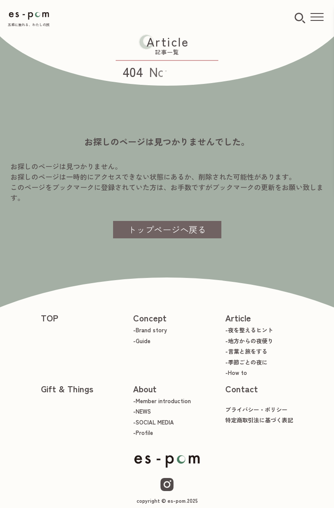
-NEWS (142, 411)
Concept (150, 317)
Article (238, 317)
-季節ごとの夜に (246, 362)
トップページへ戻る (167, 229)
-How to (236, 372)
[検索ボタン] (299, 18)
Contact (241, 388)
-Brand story (150, 330)
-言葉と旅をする (246, 351)
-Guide (141, 341)
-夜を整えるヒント (249, 330)
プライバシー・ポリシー (256, 409)
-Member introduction (162, 401)
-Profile (143, 432)
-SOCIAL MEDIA (153, 422)
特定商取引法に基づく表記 (259, 420)
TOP (49, 317)
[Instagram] (167, 484)
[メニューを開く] (317, 17)
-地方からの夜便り (249, 341)
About (145, 388)
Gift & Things (67, 388)
